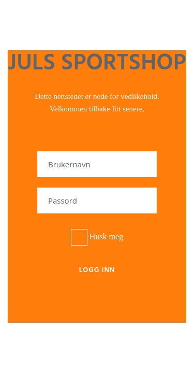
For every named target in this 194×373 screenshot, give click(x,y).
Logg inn (97, 270)
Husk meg (97, 237)
